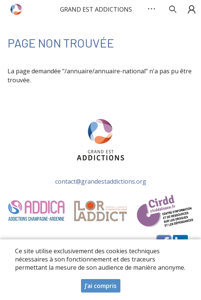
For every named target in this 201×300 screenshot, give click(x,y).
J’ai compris (101, 288)
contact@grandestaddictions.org (100, 181)
